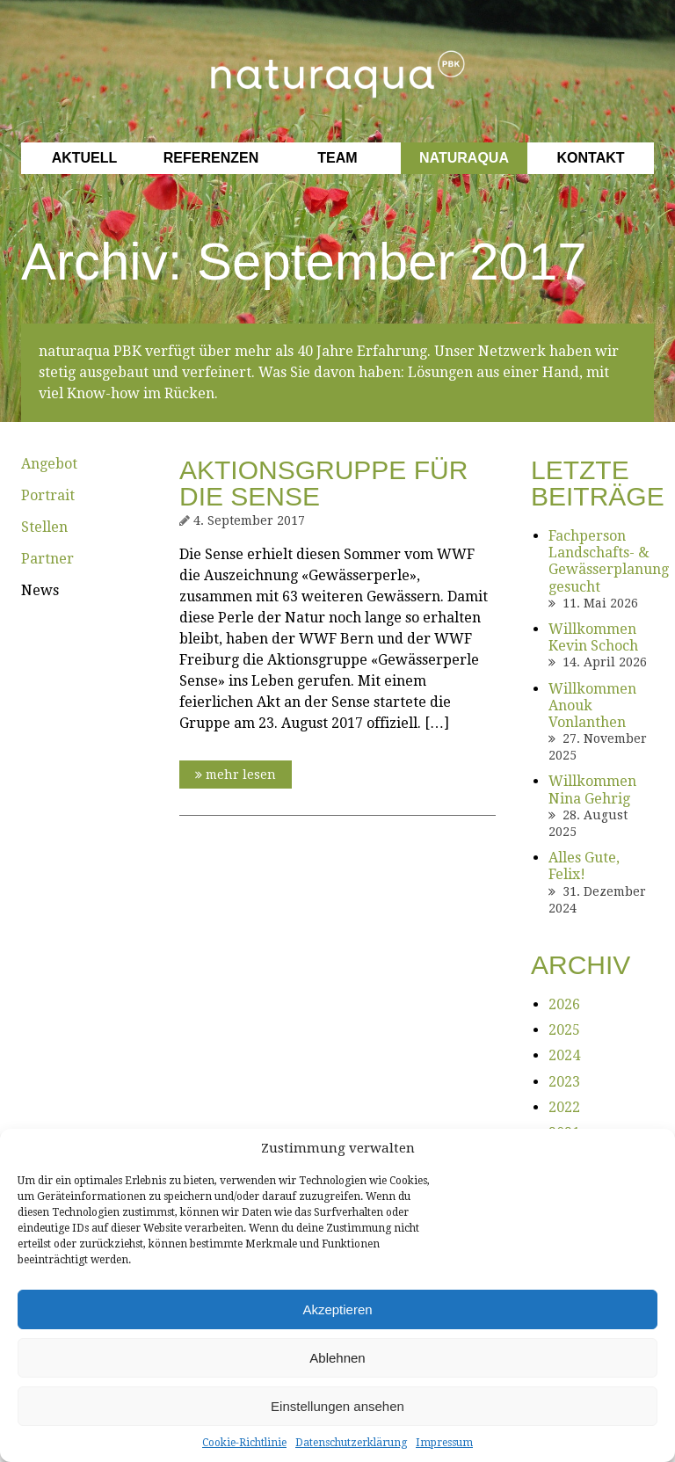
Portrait (48, 495)
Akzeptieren (337, 1309)
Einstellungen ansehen (337, 1406)
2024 (564, 1055)
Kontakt (590, 157)
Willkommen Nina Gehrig (592, 789)
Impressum (444, 1443)
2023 (564, 1081)
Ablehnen (337, 1357)
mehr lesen (235, 774)
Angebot (49, 463)
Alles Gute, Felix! (584, 866)
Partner (47, 558)
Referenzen (210, 157)
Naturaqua (464, 157)
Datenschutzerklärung (351, 1443)
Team (337, 157)
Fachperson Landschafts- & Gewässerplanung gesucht (608, 561)
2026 (564, 1004)
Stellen (44, 527)
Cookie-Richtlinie (244, 1443)
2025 (564, 1030)
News (40, 590)
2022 (564, 1107)
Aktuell (85, 157)
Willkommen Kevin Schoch (593, 637)
